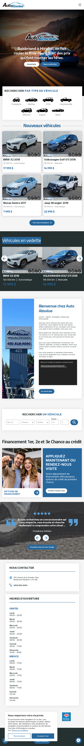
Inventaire (31, 64)
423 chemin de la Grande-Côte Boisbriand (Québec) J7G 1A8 (26, 578)
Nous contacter (50, 64)
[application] (58, 372)
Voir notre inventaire (41, 223)
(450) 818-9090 (20, 585)
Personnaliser (19, 736)
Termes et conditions (19, 730)
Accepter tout (43, 736)
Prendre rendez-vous (56, 491)
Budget (60, 421)
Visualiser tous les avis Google (42, 547)
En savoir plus (46, 391)
